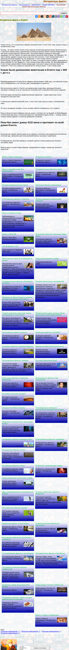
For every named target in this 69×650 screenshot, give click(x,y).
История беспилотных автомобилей (50, 281)
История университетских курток (16, 185)
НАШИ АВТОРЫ (48, 5)
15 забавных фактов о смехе (14, 467)
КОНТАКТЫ (36, 5)
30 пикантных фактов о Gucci (14, 451)
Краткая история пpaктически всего (50, 346)
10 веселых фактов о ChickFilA (48, 332)
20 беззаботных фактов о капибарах (50, 441)
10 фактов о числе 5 (44, 157)
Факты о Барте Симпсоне (13, 157)
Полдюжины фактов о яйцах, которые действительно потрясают (18, 593)
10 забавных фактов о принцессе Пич (17, 441)
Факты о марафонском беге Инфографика (14, 170)
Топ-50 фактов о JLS (11, 246)
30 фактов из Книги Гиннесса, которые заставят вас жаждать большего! (18, 298)
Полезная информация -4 (10, 628)
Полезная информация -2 (30, 626)
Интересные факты (56, 1)
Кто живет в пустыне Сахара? (14, 395)
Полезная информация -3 (51, 626)
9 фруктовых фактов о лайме (47, 258)
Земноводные (24, 5)
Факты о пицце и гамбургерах (47, 610)
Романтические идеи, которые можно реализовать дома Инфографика (50, 314)
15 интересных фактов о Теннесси (16, 199)
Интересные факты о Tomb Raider (16, 516)
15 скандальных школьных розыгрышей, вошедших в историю (50, 410)
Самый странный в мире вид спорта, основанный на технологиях (17, 314)
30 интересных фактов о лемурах (16, 362)
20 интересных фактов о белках (15, 501)
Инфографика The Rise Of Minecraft (50, 580)
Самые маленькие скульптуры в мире (51, 481)
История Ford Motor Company (14, 409)
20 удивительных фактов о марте (49, 169)
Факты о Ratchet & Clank (12, 213)
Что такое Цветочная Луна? (46, 362)
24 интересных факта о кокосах (15, 332)
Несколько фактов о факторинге (48, 185)
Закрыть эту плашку (40, 648)
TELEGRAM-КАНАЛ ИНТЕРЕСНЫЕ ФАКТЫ (44, 6)
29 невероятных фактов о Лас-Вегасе (50, 546)
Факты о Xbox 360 (10, 234)
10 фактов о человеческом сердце (49, 467)
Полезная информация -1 (10, 626)
